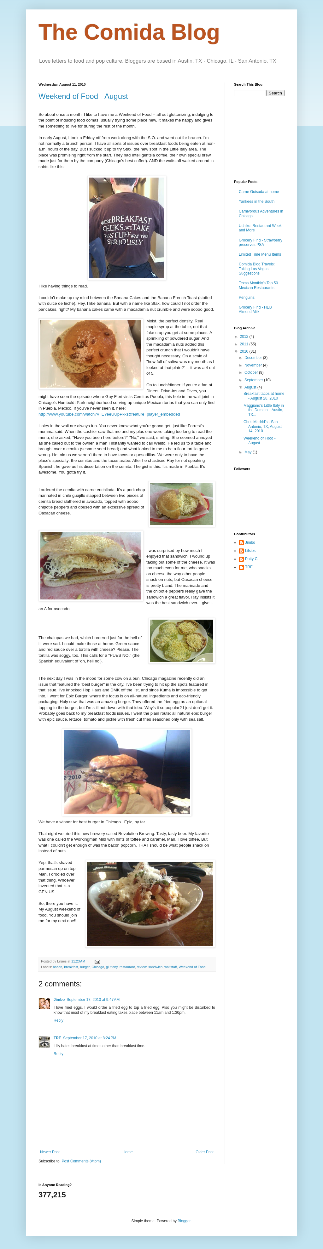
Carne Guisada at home (259, 192)
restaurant (127, 967)
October (251, 372)
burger (85, 967)
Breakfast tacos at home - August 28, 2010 (264, 395)
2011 (245, 344)
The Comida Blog (129, 32)
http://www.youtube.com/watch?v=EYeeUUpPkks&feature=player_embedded (109, 414)
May (248, 452)
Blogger (184, 1221)
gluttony (112, 967)
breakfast (71, 967)
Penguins (247, 297)
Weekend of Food (192, 967)
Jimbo (59, 999)
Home (128, 1152)
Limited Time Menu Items (260, 254)
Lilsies (250, 550)
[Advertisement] (265, 137)
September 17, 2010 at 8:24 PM (89, 1038)
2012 (245, 336)
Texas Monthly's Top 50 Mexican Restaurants (258, 285)
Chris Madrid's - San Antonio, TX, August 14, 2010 (263, 426)
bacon (57, 967)
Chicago (97, 967)
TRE (57, 1038)
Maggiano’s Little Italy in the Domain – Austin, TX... (264, 410)
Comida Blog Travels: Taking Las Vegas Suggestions (257, 268)
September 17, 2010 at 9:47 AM (93, 999)
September (254, 380)
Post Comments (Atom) (81, 1161)
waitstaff (170, 967)
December (253, 357)
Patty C (251, 559)
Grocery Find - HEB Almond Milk (255, 309)
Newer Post (50, 1152)
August (250, 387)
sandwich (155, 967)
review (142, 967)
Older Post (205, 1152)
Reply (58, 1020)
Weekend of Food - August (83, 96)
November (253, 365)
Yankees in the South (256, 201)
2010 (245, 351)
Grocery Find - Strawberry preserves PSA (260, 242)
